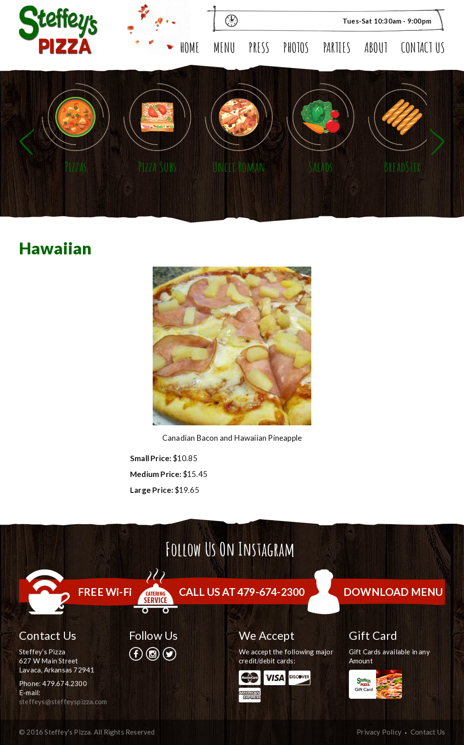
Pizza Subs (157, 166)
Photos (296, 49)
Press (259, 49)
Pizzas (76, 166)
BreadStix (402, 166)
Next (437, 142)
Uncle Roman (239, 166)
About (375, 49)
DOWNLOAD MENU (393, 591)
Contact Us (423, 49)
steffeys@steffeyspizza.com (63, 701)
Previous (26, 142)
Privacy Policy (379, 732)
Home (190, 49)
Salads (320, 166)
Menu (224, 49)
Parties (337, 49)
